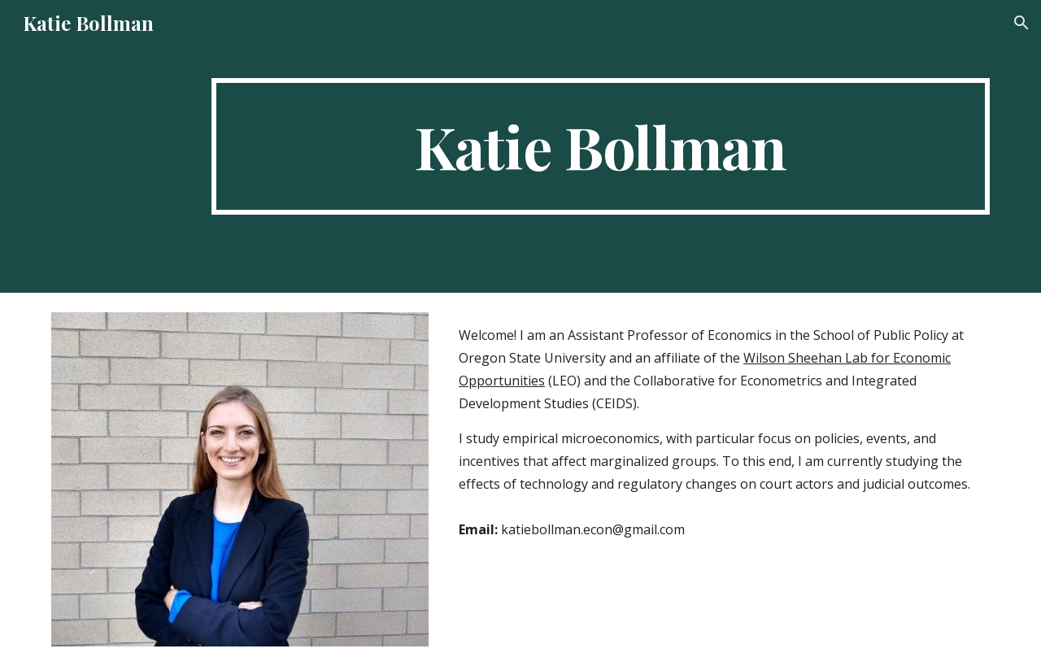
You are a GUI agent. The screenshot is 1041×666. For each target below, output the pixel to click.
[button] (1021, 22)
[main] (600, 146)
